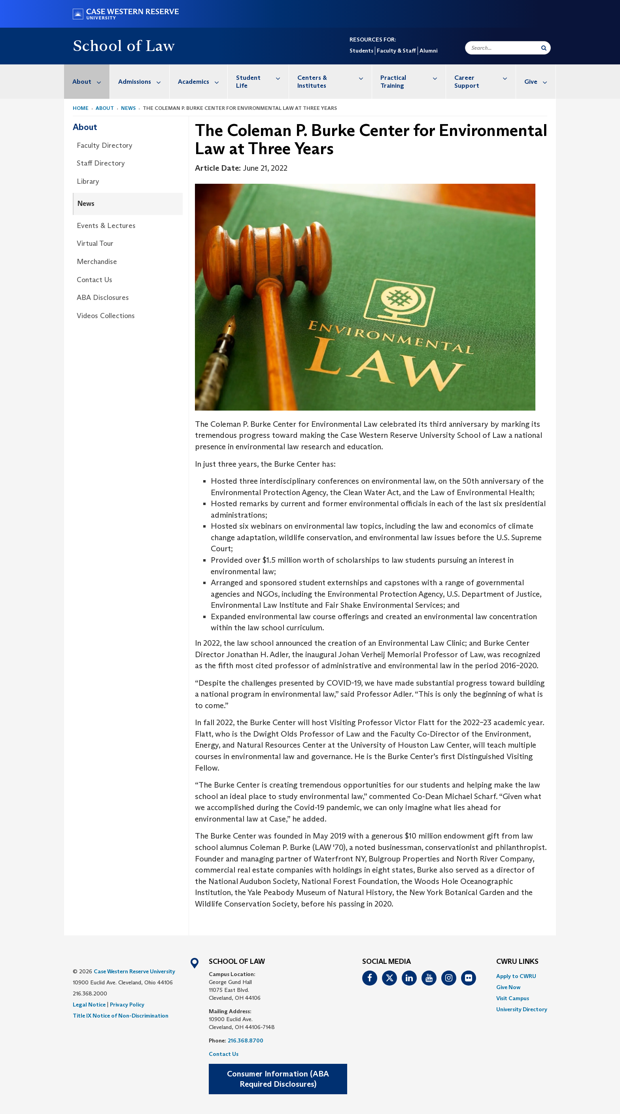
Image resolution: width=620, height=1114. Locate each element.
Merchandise (97, 261)
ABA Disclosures (103, 297)
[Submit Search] (543, 48)
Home (81, 108)
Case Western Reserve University (134, 971)
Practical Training (413, 77)
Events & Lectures (106, 225)
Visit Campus (512, 998)
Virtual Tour (95, 243)
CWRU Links (517, 962)
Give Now (508, 987)
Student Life (262, 77)
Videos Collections (106, 315)
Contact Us (94, 279)
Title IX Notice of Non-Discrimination (120, 1015)
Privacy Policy (127, 1004)
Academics (202, 81)
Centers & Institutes (334, 77)
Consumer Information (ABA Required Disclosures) (278, 1079)
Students (361, 50)
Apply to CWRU (516, 976)
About (91, 81)
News (128, 108)
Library (88, 181)
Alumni (428, 50)
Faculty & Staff (396, 50)
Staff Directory (101, 163)
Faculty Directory (104, 145)
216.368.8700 (245, 1040)
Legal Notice (89, 1004)
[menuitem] (87, 81)
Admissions (143, 81)
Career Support (485, 77)
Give (540, 81)
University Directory (521, 1009)
